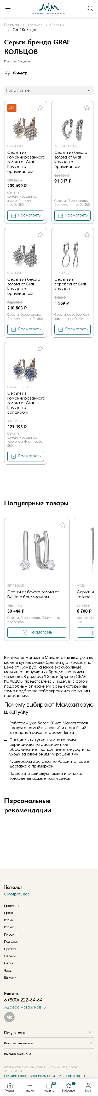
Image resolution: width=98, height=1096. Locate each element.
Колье (8, 920)
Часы (8, 970)
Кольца (9, 927)
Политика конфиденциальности (29, 1075)
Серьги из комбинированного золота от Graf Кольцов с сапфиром (26, 403)
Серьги (10, 956)
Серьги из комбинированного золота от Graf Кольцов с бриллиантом (26, 162)
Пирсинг (11, 934)
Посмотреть (29, 215)
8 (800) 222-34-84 (23, 1000)
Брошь (9, 913)
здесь (64, 779)
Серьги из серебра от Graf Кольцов (70, 284)
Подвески (12, 941)
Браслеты (11, 905)
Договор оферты (72, 1075)
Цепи (8, 963)
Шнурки (10, 977)
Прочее (10, 949)
